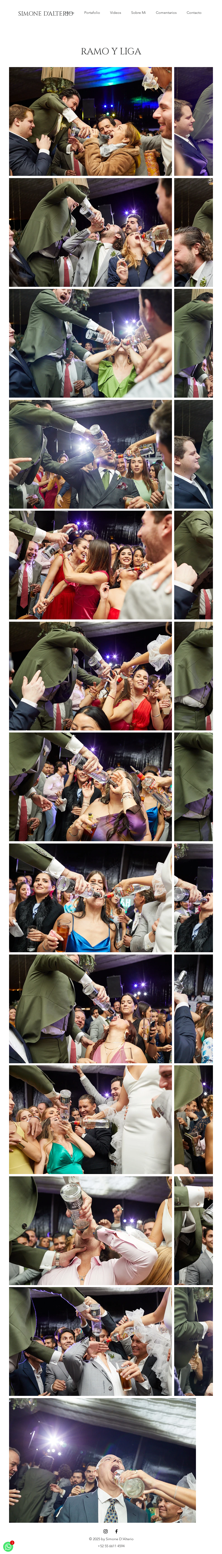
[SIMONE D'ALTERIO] (45, 14)
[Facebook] (116, 1531)
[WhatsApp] (8, 1547)
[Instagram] (105, 1531)
